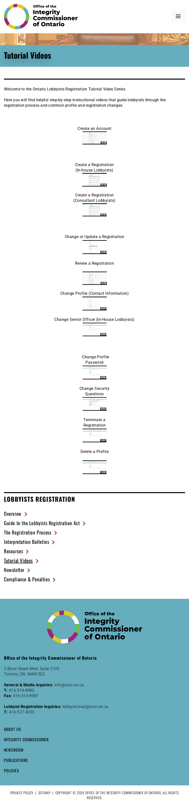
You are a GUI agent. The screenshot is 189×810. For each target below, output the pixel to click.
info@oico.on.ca (69, 685)
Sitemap (44, 792)
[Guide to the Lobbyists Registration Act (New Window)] (45, 523)
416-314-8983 (21, 690)
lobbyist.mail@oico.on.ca (86, 706)
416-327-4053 (21, 712)
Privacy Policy (22, 792)
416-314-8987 (26, 695)
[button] (178, 16)
